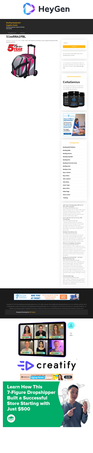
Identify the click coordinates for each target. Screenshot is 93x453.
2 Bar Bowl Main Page (68, 276)
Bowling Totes (67, 169)
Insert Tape (66, 185)
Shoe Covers (66, 194)
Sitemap (22, 32)
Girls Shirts (66, 182)
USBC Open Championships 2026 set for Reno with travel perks (73, 205)
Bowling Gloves (67, 153)
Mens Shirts (66, 188)
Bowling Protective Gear (70, 163)
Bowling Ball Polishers (69, 147)
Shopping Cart (12, 32)
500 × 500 (24, 40)
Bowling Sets (66, 166)
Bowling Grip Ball (68, 156)
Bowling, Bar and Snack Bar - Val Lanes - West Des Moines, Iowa (73, 258)
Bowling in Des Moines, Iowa (70, 232)
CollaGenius (71, 82)
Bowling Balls (66, 150)
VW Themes (32, 312)
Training (65, 198)
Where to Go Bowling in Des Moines (72, 243)
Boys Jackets (67, 172)
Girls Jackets (67, 179)
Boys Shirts (66, 175)
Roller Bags (66, 191)
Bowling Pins (66, 160)
